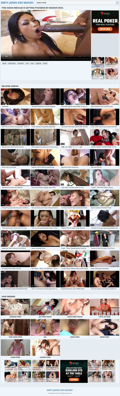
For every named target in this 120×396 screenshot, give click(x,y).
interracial (11, 63)
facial (45, 63)
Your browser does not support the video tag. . (46, 35)
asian (4, 63)
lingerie (38, 63)
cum (27, 63)
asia (32, 63)
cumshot (21, 63)
